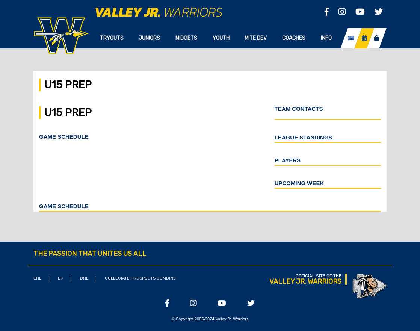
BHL (84, 278)
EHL (37, 278)
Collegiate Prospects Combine (140, 278)
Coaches (293, 38)
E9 (60, 278)
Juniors (149, 38)
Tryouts (112, 38)
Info (326, 38)
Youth (221, 38)
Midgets (186, 38)
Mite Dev (256, 38)
